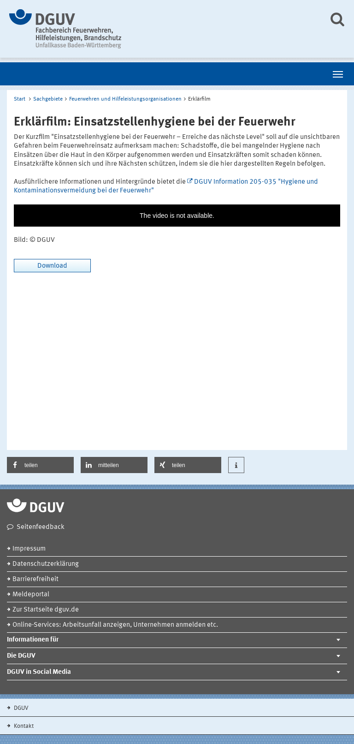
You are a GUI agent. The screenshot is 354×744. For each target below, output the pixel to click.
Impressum (29, 549)
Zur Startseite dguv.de (45, 609)
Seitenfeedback (41, 527)
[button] (40, 465)
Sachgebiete (48, 99)
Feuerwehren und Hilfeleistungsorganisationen (125, 99)
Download (52, 266)
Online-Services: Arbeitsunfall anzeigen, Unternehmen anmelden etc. (115, 625)
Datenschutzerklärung (45, 564)
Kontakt (23, 726)
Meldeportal (30, 594)
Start (19, 99)
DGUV (20, 708)
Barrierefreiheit (35, 579)
